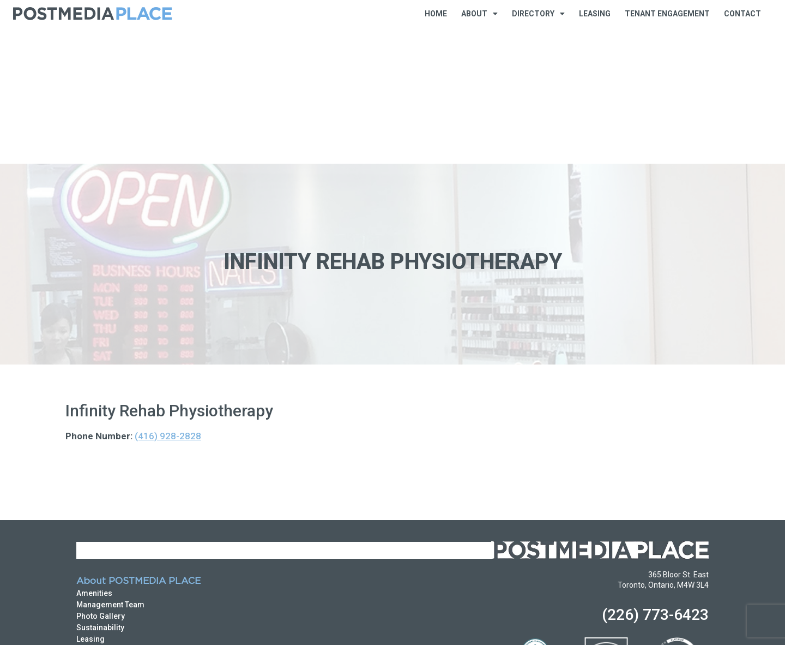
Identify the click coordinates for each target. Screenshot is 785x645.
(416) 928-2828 (168, 299)
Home (436, 13)
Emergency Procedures (119, 514)
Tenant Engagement (667, 13)
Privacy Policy (95, 625)
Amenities (94, 456)
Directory (538, 13)
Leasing (595, 13)
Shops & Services (107, 570)
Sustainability (100, 491)
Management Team (110, 468)
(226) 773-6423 (655, 478)
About (479, 13)
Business (93, 548)
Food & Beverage (107, 559)
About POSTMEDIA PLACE (138, 445)
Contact (742, 13)
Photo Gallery (100, 479)
